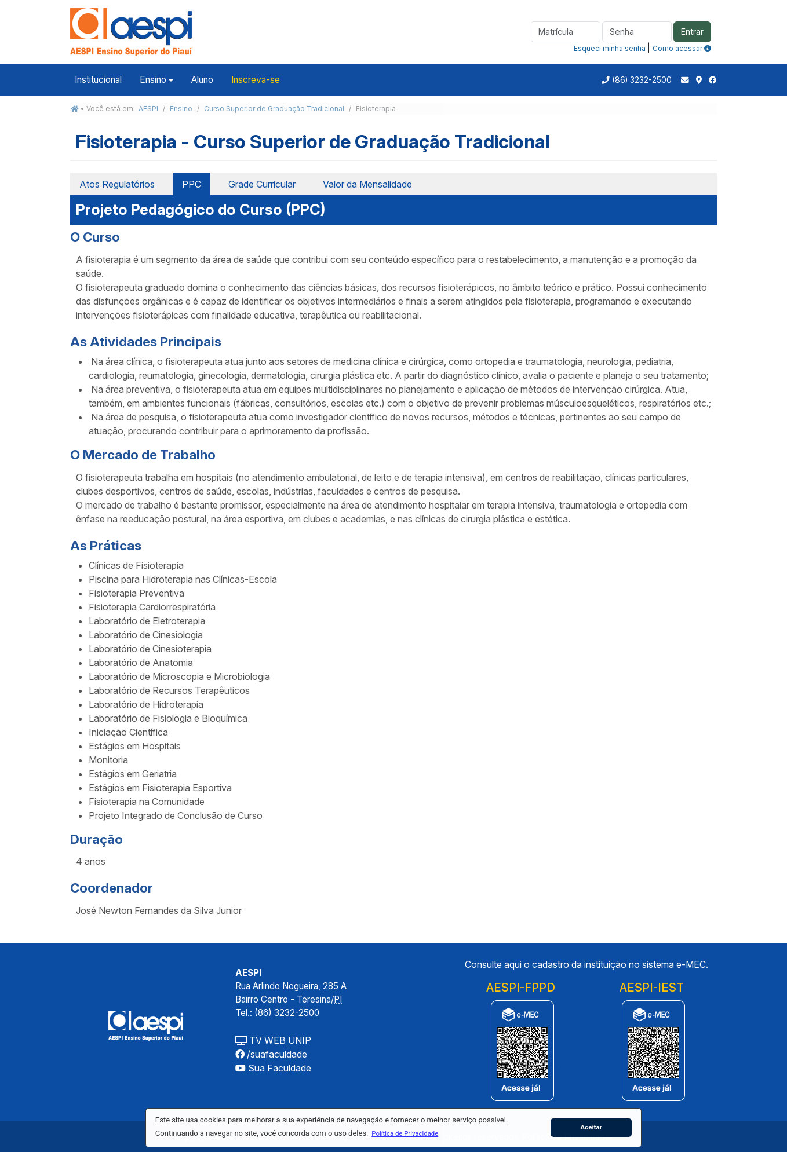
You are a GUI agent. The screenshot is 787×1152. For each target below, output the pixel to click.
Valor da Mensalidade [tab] (367, 184)
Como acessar (682, 48)
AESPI (148, 108)
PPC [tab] (191, 184)
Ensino (153, 79)
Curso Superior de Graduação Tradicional (274, 108)
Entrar (692, 31)
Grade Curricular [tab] (262, 184)
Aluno (202, 79)
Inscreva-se (255, 79)
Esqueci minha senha (610, 48)
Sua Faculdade (273, 1068)
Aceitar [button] (591, 1127)
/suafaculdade (271, 1054)
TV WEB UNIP (273, 1040)
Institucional (98, 79)
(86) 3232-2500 (642, 80)
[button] (405, 1133)
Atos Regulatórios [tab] (117, 184)
